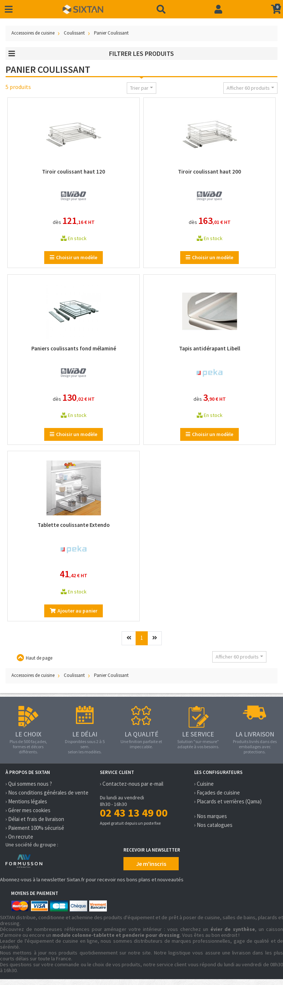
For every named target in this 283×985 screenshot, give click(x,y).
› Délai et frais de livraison (35, 819)
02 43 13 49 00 (134, 813)
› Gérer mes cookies (28, 810)
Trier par (139, 88)
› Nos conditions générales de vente (47, 792)
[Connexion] (218, 9)
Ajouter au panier (73, 610)
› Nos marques (210, 816)
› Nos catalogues (213, 824)
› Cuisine (204, 783)
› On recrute (19, 836)
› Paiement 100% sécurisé (35, 827)
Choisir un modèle (73, 257)
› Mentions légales (26, 801)
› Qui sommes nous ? (29, 783)
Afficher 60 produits (248, 88)
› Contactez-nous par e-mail (131, 783)
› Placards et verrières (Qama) (228, 801)
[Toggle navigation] (8, 9)
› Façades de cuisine (217, 792)
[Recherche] (161, 9)
